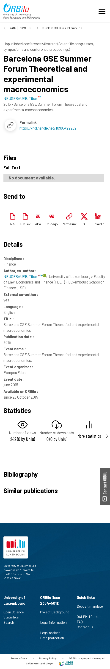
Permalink (69, 224)
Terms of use (19, 658)
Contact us (87, 627)
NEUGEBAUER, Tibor (22, 276)
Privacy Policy (48, 658)
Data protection (54, 638)
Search (10, 622)
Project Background (54, 614)
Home (23, 27)
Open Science (15, 612)
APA (38, 224)
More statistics (89, 436)
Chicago (52, 224)
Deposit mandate (90, 608)
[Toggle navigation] (103, 11)
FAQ (82, 622)
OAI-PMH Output (91, 617)
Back (13, 27)
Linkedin (98, 224)
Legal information (53, 624)
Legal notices (52, 633)
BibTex (25, 224)
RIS (12, 224)
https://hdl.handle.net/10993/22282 (48, 128)
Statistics (13, 617)
